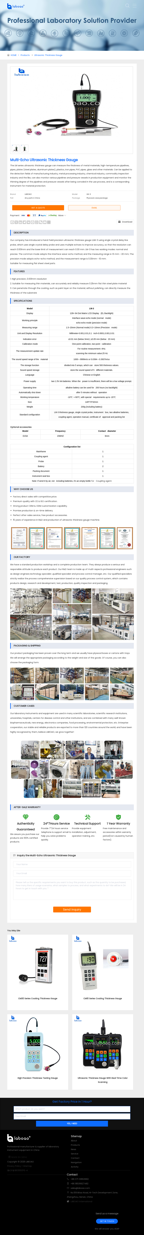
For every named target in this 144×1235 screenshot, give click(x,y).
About (74, 1140)
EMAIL (94, 207)
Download (125, 222)
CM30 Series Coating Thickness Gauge (37, 998)
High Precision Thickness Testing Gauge (38, 1078)
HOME (15, 55)
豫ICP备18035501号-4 (17, 1170)
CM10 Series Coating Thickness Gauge (102, 998)
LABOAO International (81, 1201)
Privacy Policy (14, 1166)
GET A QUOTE (38, 207)
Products (25, 55)
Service (74, 1153)
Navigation (76, 1162)
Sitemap (27, 1166)
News (73, 1149)
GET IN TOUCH (107, 1221)
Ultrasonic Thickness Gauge (48, 55)
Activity (74, 1166)
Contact (75, 1158)
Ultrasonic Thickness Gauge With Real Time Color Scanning (103, 1080)
